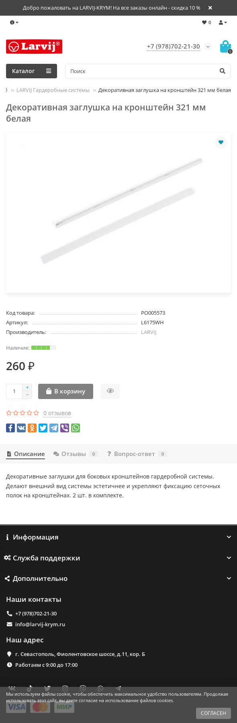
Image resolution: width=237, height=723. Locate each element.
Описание (25, 454)
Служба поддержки (118, 558)
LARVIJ (148, 332)
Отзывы (75, 454)
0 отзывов (57, 413)
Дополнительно (118, 578)
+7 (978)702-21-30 (36, 613)
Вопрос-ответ (136, 454)
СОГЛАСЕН (213, 713)
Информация (118, 537)
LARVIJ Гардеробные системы (53, 90)
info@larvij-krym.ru (40, 624)
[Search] (148, 71)
